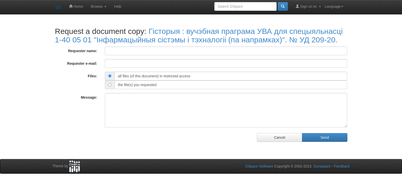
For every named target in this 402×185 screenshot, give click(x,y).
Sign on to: (308, 6)
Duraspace (322, 166)
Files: (92, 76)
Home (76, 6)
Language (334, 6)
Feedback (342, 166)
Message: (89, 97)
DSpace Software (259, 166)
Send (324, 137)
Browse (98, 6)
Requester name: (82, 51)
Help (118, 6)
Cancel (279, 137)
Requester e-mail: (82, 63)
